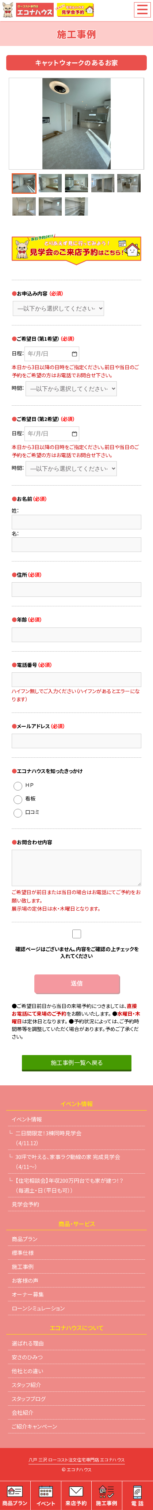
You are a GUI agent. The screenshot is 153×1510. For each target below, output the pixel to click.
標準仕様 (23, 1252)
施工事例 (23, 1266)
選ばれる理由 (28, 1343)
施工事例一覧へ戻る (77, 1062)
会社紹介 (23, 1412)
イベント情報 (27, 1119)
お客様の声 (25, 1280)
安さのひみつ (27, 1357)
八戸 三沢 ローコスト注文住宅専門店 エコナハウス (76, 1460)
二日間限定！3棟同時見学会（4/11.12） (48, 1138)
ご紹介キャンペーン (34, 1426)
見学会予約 (25, 1204)
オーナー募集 (28, 1294)
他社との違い (27, 1371)
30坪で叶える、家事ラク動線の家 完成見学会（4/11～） (67, 1161)
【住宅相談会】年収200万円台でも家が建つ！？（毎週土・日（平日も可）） (69, 1185)
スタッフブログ (29, 1398)
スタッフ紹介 (26, 1385)
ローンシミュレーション (38, 1308)
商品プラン (24, 1239)
